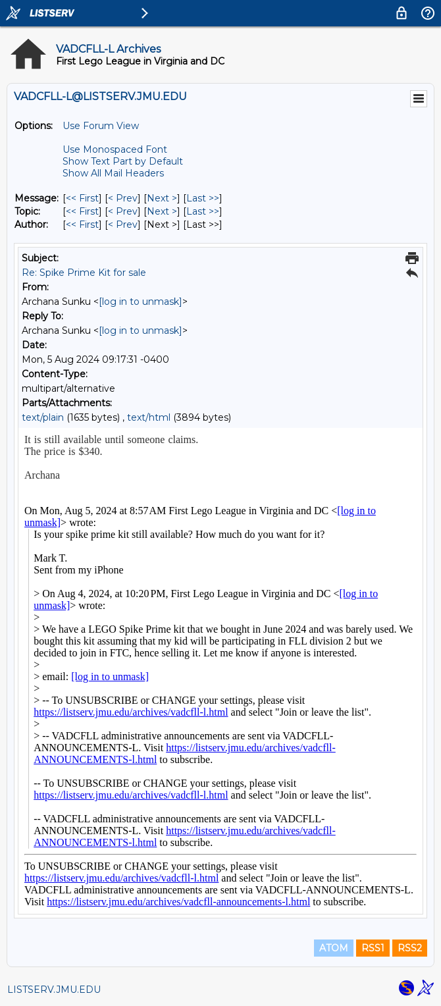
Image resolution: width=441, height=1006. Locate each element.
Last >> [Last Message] (202, 198)
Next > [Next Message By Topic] (162, 211)
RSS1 (372, 948)
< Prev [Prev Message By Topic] (123, 211)
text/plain (43, 417)
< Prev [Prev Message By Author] (123, 224)
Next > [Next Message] (162, 198)
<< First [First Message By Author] (82, 224)
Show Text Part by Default (123, 161)
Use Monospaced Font (115, 149)
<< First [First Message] (82, 198)
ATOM (333, 948)
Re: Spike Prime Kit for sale (84, 272)
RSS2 (410, 948)
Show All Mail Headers (113, 173)
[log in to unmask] (140, 301)
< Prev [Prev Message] (123, 198)
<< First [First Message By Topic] (82, 211)
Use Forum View (101, 126)
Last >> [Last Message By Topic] (202, 211)
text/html (148, 417)
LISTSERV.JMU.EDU (54, 989)
